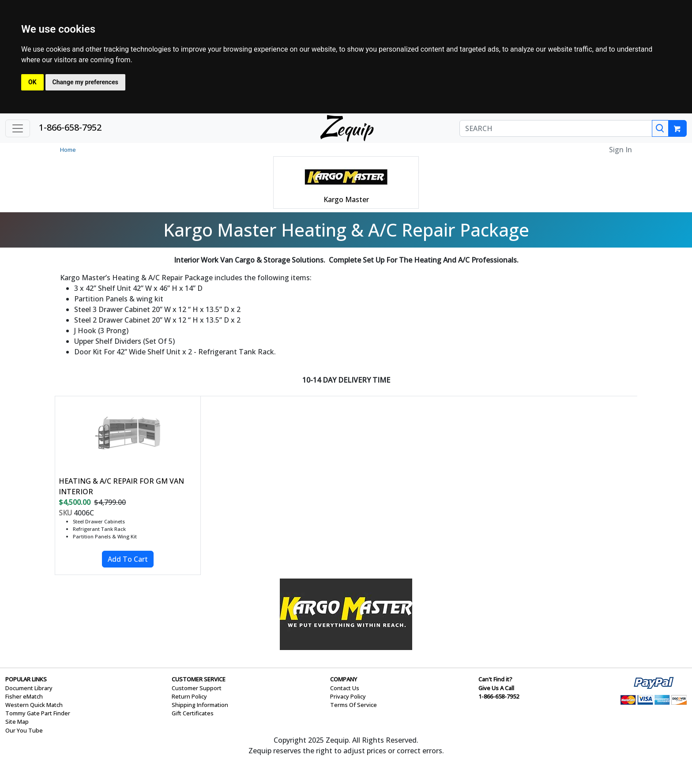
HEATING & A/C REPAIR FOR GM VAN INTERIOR (121, 486)
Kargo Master (346, 199)
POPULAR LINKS (26, 679)
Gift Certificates (193, 713)
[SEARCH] (555, 128)
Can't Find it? (495, 679)
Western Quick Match (34, 705)
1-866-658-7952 (70, 127)
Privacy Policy (348, 696)
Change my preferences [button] (85, 82)
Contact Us (344, 688)
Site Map (17, 721)
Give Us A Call (496, 688)
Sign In (620, 149)
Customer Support (197, 688)
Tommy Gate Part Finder (37, 713)
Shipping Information (200, 705)
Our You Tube (24, 730)
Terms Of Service (353, 705)
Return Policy (189, 696)
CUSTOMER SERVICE (199, 679)
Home (68, 150)
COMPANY (343, 679)
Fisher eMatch (24, 696)
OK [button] (32, 82)
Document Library (29, 688)
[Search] (660, 128)
